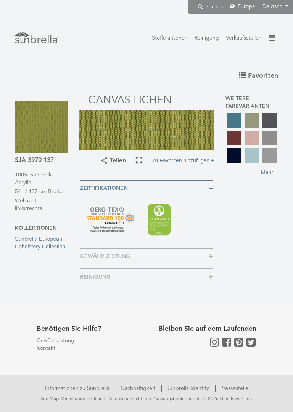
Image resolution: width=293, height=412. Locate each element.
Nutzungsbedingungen (177, 399)
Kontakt (46, 348)
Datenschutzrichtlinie (129, 399)
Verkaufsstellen (244, 38)
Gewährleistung (55, 340)
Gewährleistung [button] (105, 256)
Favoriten (258, 75)
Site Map (49, 399)
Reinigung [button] (95, 277)
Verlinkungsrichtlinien (83, 399)
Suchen (211, 7)
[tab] (146, 188)
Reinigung (207, 38)
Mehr (267, 172)
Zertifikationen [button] (104, 188)
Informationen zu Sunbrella (78, 388)
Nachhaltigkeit (139, 388)
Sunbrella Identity (188, 388)
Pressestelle (234, 388)
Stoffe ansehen (170, 38)
